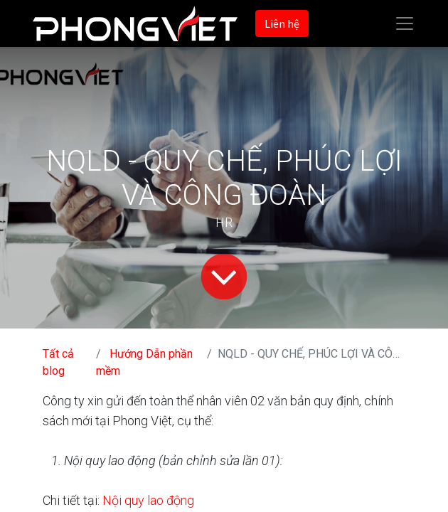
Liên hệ (282, 23)
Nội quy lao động (148, 500)
